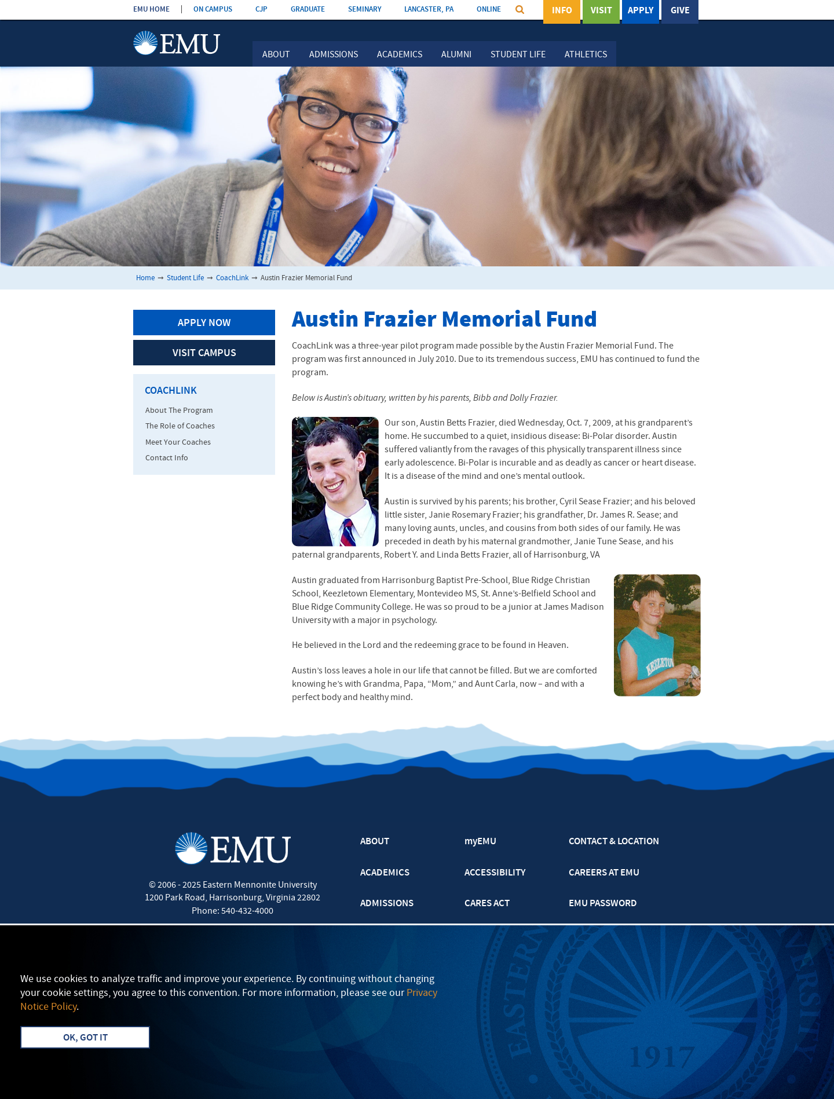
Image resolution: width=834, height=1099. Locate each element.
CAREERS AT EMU (604, 873)
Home (145, 278)
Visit (601, 11)
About (276, 55)
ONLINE (489, 9)
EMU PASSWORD (603, 904)
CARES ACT (487, 904)
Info (562, 11)
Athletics (586, 55)
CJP (261, 9)
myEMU (480, 842)
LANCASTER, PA (428, 9)
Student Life (518, 55)
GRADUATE (308, 9)
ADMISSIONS (387, 904)
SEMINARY (364, 9)
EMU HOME (151, 9)
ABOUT (374, 842)
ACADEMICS (384, 873)
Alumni (456, 55)
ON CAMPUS (212, 9)
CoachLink (232, 278)
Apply (640, 11)
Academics (399, 55)
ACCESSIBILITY (494, 873)
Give (680, 11)
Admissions (333, 55)
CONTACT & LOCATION (614, 842)
